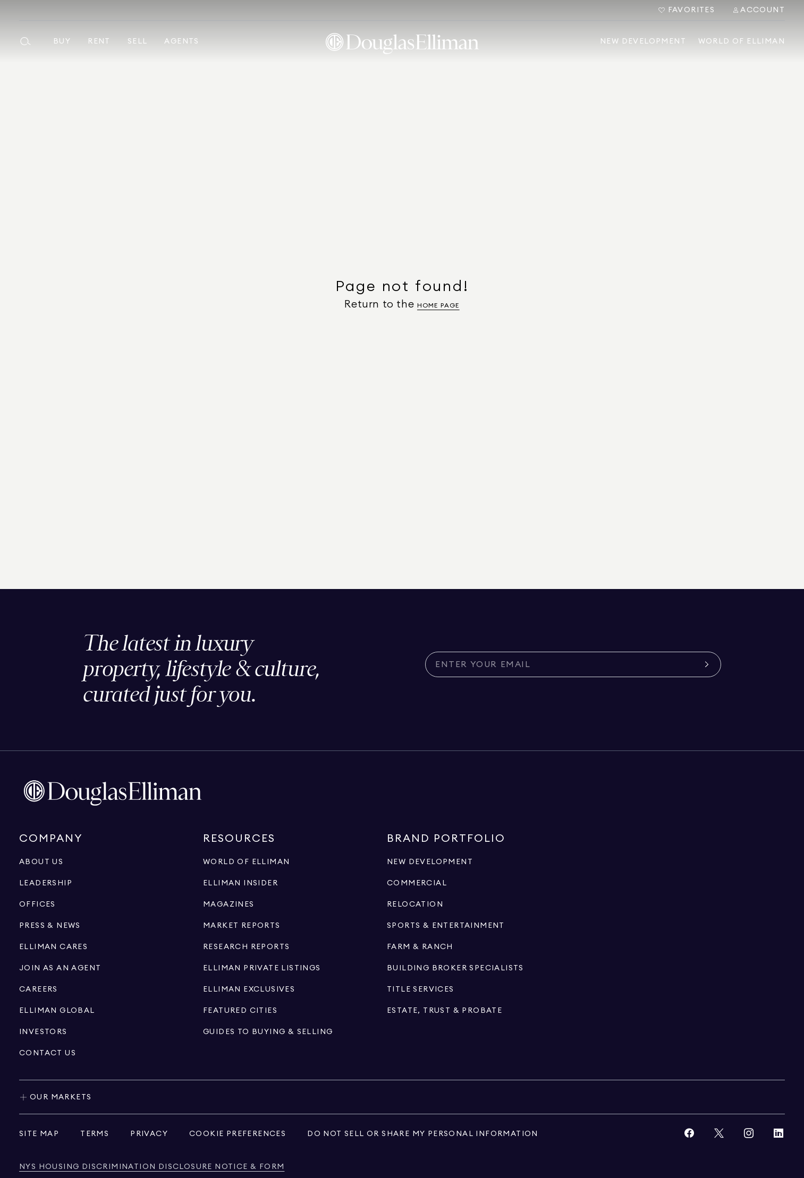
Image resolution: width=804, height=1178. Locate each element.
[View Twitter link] (719, 1135)
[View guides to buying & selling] (268, 1032)
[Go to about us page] (41, 862)
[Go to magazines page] (229, 904)
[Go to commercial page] (417, 883)
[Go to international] (57, 1010)
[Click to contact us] (47, 1053)
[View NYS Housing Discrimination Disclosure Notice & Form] (151, 1167)
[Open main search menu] (29, 41)
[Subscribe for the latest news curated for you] (566, 664)
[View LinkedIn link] (778, 1135)
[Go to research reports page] (246, 947)
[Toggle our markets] (402, 1097)
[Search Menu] (758, 10)
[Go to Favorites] (686, 10)
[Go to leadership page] (45, 883)
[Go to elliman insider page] (240, 883)
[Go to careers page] (38, 989)
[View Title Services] (420, 989)
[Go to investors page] (43, 1032)
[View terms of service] (94, 1134)
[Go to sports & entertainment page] (446, 925)
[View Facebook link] (689, 1135)
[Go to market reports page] (242, 925)
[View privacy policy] (149, 1134)
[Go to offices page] (37, 904)
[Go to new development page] (430, 862)
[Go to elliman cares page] (53, 947)
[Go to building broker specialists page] (455, 968)
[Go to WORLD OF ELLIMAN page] (246, 862)
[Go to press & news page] (50, 925)
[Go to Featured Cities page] (240, 1010)
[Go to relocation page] (415, 904)
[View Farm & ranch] (420, 947)
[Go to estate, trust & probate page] (444, 1010)
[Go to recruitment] (60, 968)
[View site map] (39, 1134)
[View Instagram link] (748, 1135)
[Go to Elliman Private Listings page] (262, 968)
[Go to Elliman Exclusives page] (249, 989)
